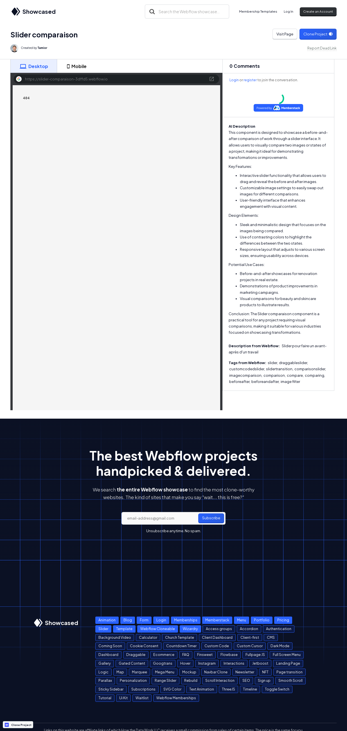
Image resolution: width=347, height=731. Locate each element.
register (250, 80)
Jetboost (260, 663)
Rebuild (190, 680)
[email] (173, 518)
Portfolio (261, 620)
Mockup (189, 672)
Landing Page (288, 663)
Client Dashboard (217, 637)
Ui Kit (123, 698)
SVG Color (172, 689)
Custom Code (216, 646)
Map (120, 672)
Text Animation (201, 689)
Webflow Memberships (176, 698)
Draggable (135, 654)
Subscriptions (143, 689)
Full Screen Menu (287, 654)
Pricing (283, 620)
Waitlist (142, 698)
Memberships (185, 620)
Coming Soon (110, 646)
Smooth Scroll (290, 680)
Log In (288, 11)
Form (144, 620)
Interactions (234, 663)
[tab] (33, 66)
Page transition (289, 672)
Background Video (114, 637)
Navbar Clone (215, 672)
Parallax (105, 680)
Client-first (249, 637)
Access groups (219, 628)
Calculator (148, 637)
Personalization (133, 680)
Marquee (139, 672)
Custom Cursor (250, 646)
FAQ (185, 654)
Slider (103, 628)
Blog (127, 620)
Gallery (104, 663)
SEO (246, 680)
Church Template (179, 637)
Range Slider (165, 680)
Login (234, 80)
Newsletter (244, 672)
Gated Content (132, 663)
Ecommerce (163, 654)
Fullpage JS (255, 654)
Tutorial (104, 698)
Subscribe (211, 518)
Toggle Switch (277, 689)
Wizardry (190, 628)
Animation (107, 620)
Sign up (264, 680)
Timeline (250, 689)
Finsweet (205, 654)
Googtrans (162, 663)
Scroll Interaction (220, 680)
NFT (265, 672)
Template (124, 628)
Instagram (207, 663)
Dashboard (108, 654)
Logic (103, 672)
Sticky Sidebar (110, 689)
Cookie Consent (144, 646)
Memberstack (217, 620)
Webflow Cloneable (157, 628)
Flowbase (229, 654)
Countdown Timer (181, 646)
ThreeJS (228, 689)
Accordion (249, 628)
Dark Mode (280, 646)
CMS (271, 637)
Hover (185, 663)
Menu (241, 620)
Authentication (278, 628)
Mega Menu (164, 672)
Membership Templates (258, 11)
